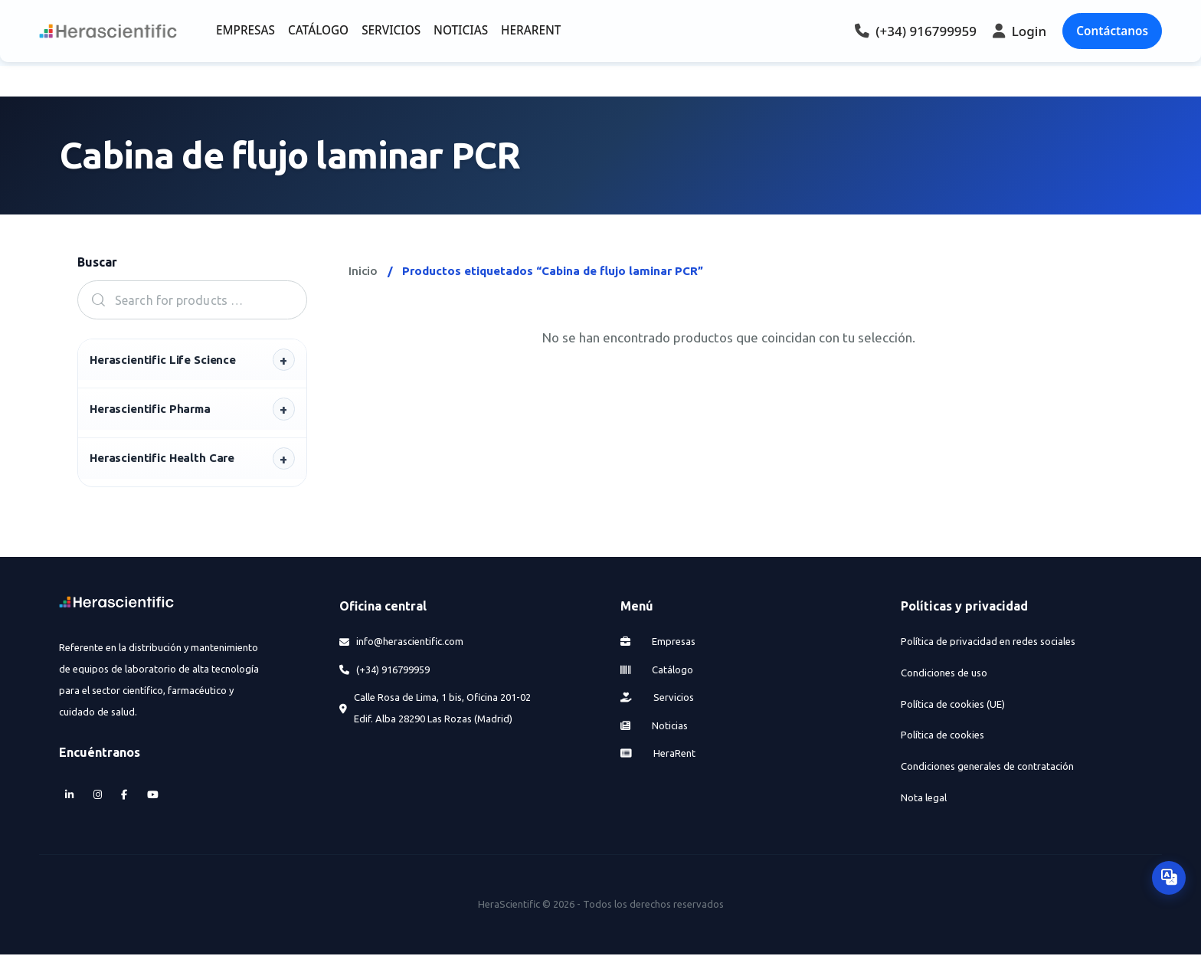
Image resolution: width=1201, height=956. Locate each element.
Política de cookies (942, 736)
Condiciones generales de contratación (987, 767)
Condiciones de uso (944, 674)
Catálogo (657, 671)
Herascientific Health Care (162, 459)
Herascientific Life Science (163, 359)
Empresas (658, 642)
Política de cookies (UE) (953, 705)
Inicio (363, 270)
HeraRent (658, 754)
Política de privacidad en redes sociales (988, 642)
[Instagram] (97, 796)
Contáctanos (1112, 30)
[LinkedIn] (69, 796)
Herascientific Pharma (150, 409)
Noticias (654, 727)
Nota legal (924, 799)
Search (93, 300)
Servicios (657, 698)
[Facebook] (124, 796)
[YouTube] (152, 796)
